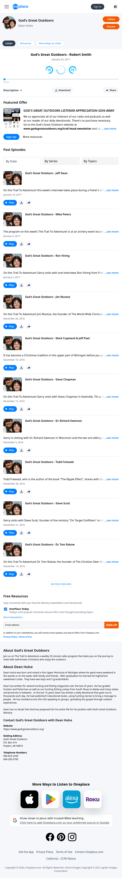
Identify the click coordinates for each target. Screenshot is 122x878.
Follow (111, 19)
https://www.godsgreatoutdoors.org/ (23, 729)
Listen (9, 43)
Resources (25, 43)
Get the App (26, 852)
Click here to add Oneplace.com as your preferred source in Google (64, 822)
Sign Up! (11, 136)
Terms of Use (64, 852)
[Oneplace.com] (20, 7)
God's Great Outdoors (36, 20)
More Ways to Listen (50, 43)
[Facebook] (50, 837)
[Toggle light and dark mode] (115, 7)
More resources (32, 137)
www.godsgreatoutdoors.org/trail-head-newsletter (57, 128)
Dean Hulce (25, 25)
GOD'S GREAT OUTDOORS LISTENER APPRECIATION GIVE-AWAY (68, 110)
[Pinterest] (61, 837)
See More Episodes (61, 584)
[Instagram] (72, 837)
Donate (111, 26)
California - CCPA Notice (61, 858)
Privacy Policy (44, 852)
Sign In (97, 6)
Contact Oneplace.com (89, 852)
